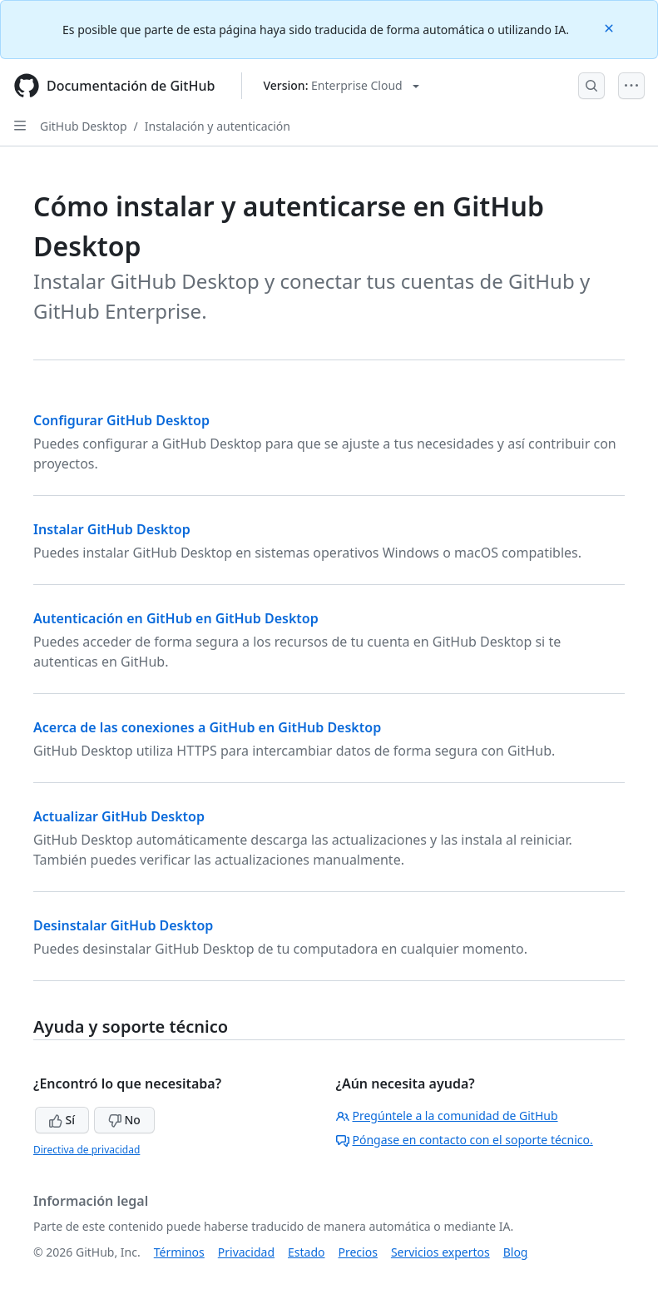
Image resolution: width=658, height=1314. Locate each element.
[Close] (610, 27)
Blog (515, 1252)
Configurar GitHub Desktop (121, 420)
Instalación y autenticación (217, 126)
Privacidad (246, 1252)
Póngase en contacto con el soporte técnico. (464, 1140)
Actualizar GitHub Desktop (119, 816)
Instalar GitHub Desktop (111, 529)
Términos (179, 1252)
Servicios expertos (440, 1252)
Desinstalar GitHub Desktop (123, 925)
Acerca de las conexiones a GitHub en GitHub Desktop (207, 727)
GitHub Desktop (83, 126)
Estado (306, 1252)
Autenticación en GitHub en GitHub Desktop (176, 618)
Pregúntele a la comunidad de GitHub (447, 1115)
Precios (358, 1252)
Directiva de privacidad (86, 1150)
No (124, 1120)
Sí (62, 1120)
